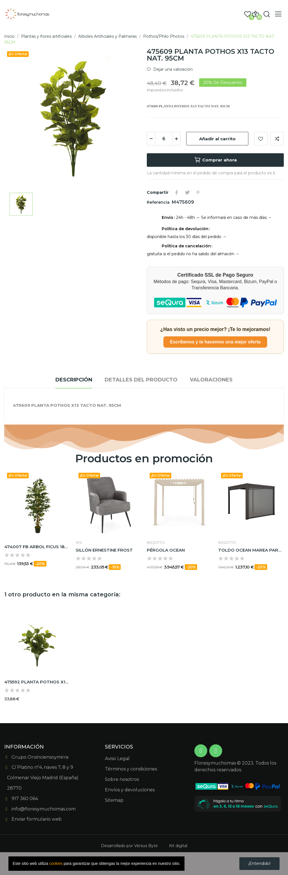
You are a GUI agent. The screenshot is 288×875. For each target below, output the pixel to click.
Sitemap (114, 800)
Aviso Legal (117, 758)
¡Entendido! (259, 863)
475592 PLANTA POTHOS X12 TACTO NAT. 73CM (37, 682)
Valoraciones (211, 380)
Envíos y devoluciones (130, 789)
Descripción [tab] (73, 380)
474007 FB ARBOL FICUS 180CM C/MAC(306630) (37, 546)
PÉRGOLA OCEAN (166, 550)
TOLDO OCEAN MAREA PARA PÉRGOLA (251, 550)
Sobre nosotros (122, 779)
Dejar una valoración (172, 69)
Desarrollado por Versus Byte (129, 845)
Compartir (176, 192)
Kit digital (178, 845)
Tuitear (187, 192)
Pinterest (198, 192)
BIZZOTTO (156, 542)
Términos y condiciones (131, 769)
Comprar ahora (215, 160)
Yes (79, 542)
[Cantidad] (163, 138)
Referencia (159, 202)
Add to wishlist (261, 138)
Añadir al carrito (217, 138)
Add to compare (277, 138)
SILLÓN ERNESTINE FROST (104, 550)
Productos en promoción (144, 458)
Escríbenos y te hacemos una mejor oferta (215, 341)
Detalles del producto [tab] (141, 380)
